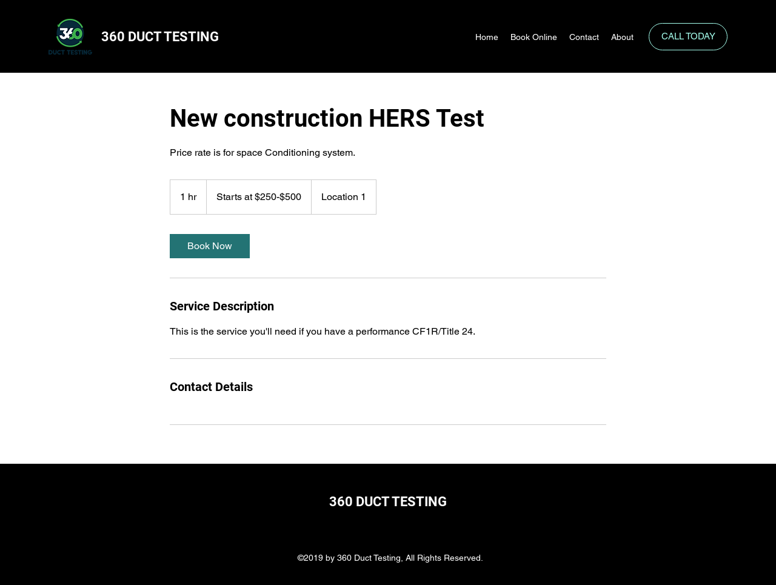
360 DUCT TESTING (161, 36)
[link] (210, 246)
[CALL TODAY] (688, 36)
